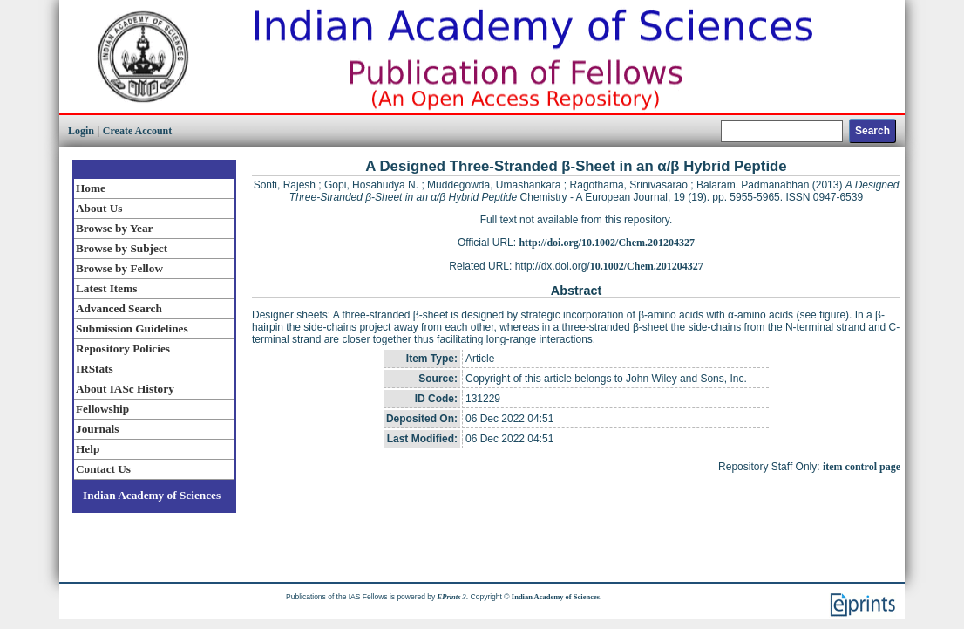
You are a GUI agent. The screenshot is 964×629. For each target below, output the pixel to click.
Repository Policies (123, 348)
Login (81, 131)
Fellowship (102, 408)
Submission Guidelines (132, 328)
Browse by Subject (121, 248)
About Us (99, 208)
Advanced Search (119, 308)
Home (90, 188)
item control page (861, 467)
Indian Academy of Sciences (152, 495)
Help (87, 448)
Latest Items (106, 288)
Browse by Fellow (119, 268)
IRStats (94, 368)
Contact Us (103, 468)
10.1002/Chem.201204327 (646, 266)
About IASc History (125, 388)
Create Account (137, 131)
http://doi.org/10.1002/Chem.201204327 (607, 242)
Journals (97, 428)
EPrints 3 (452, 596)
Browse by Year (114, 228)
